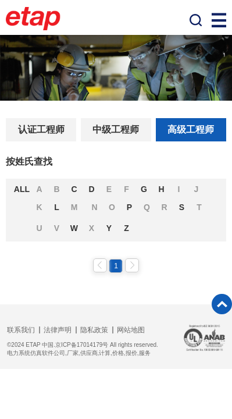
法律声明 (58, 330)
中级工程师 (115, 129)
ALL (22, 189)
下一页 (132, 265)
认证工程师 (41, 129)
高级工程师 (190, 129)
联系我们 (21, 330)
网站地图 (131, 330)
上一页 (100, 265)
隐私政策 (94, 330)
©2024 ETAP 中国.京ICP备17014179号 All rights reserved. (82, 345)
